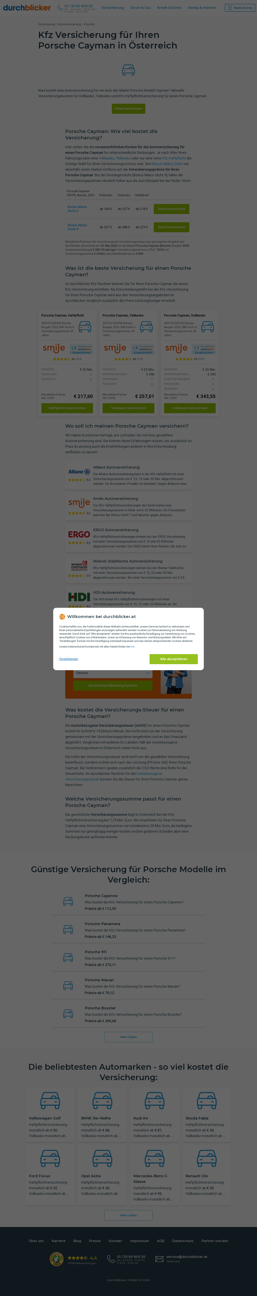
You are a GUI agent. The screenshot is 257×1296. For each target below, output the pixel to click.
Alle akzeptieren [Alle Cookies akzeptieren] (173, 659)
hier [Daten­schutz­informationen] (133, 646)
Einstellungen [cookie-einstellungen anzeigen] (68, 659)
